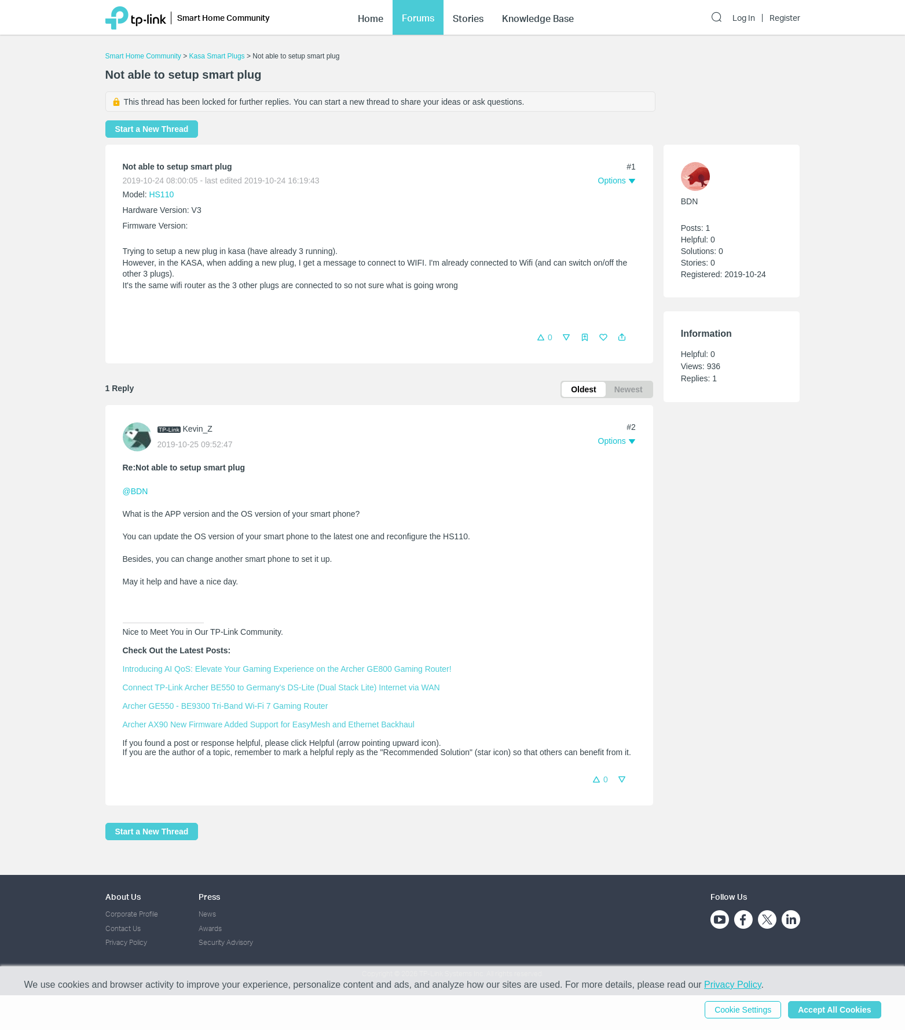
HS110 (161, 194)
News (207, 914)
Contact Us (123, 928)
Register (785, 18)
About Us (123, 897)
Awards (210, 928)
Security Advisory (226, 942)
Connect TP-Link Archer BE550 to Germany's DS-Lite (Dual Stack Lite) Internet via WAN (281, 687)
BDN (689, 201)
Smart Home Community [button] (223, 18)
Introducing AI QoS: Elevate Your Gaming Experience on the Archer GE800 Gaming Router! (287, 669)
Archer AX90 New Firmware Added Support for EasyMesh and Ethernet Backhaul (269, 724)
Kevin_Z (197, 428)
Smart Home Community (143, 56)
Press (209, 897)
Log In (743, 18)
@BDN (135, 491)
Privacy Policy (126, 942)
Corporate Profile (131, 914)
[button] (621, 337)
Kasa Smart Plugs (217, 56)
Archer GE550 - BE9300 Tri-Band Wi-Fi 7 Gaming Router (225, 706)
